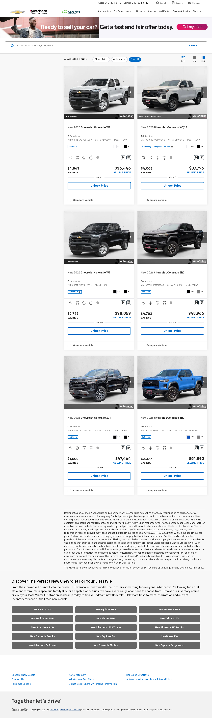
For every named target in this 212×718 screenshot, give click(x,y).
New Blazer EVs (169, 636)
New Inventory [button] (104, 11)
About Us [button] (197, 11)
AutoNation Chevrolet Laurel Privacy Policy (149, 679)
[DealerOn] (20, 710)
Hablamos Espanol (21, 684)
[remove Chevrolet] (101, 59)
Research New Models (23, 675)
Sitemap (64, 710)
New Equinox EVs (105, 636)
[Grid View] (194, 59)
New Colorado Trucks (42, 636)
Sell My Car (164, 11)
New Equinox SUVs (106, 609)
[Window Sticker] (128, 157)
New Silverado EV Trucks (42, 645)
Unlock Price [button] (99, 185)
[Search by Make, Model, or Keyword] (101, 46)
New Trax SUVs (42, 609)
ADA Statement (77, 675)
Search (193, 46)
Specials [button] (152, 11)
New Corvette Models (105, 645)
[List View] (203, 59)
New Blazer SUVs (106, 618)
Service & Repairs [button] (181, 11)
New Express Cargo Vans (169, 645)
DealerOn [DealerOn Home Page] (54, 710)
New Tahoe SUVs (169, 618)
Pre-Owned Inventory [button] (123, 11)
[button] (131, 92)
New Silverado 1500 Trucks (106, 627)
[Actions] (128, 128)
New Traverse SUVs (169, 609)
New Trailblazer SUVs (42, 618)
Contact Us (18, 679)
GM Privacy (74, 710)
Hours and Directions (137, 675)
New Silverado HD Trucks (169, 627)
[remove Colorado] (119, 59)
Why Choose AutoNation (82, 679)
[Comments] (123, 157)
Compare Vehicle (83, 200)
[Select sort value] (184, 59)
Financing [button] (140, 11)
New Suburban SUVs (42, 627)
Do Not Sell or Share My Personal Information (93, 684)
